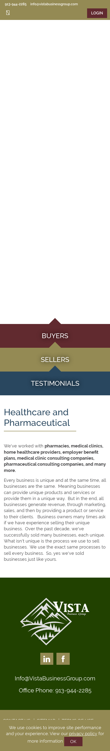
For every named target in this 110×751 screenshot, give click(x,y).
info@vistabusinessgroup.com (54, 4)
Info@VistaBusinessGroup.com (55, 678)
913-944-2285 (16, 4)
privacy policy (83, 733)
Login (97, 13)
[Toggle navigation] (8, 12)
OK (73, 741)
